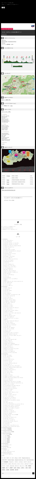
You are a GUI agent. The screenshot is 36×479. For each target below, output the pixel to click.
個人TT (7, 467)
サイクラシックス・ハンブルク (9, 249)
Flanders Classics (11, 459)
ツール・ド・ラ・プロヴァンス (9, 351)
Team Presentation (30, 459)
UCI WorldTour (5, 239)
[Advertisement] (18, 16)
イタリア (25, 461)
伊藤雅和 (3, 467)
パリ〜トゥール (7, 291)
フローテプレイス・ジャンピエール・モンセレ (12, 400)
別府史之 (18, 467)
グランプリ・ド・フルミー (8, 306)
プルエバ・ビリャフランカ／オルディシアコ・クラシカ (13, 377)
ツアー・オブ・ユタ (7, 447)
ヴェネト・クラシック (8, 287)
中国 (26, 465)
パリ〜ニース (6, 276)
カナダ (9, 463)
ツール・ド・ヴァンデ (8, 361)
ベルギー (7, 465)
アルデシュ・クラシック (8, 342)
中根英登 (29, 465)
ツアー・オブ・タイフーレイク (9, 451)
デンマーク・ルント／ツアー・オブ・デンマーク (12, 313)
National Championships (7, 433)
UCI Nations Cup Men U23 (7, 452)
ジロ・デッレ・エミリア (8, 298)
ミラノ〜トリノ (7, 336)
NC (25, 459)
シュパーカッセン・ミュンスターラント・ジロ (12, 294)
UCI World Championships (7, 427)
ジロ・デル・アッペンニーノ (9, 418)
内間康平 (11, 467)
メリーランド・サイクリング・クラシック (11, 307)
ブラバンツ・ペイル (7, 330)
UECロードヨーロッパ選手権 (9, 431)
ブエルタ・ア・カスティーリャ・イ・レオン (11, 376)
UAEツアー (6, 280)
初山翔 (15, 467)
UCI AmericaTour (5, 446)
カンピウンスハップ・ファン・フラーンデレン (12, 365)
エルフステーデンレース (8, 360)
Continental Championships (7, 430)
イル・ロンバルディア (8, 241)
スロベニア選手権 (7, 437)
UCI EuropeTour (5, 353)
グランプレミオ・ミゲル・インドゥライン (11, 332)
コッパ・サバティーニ (8, 303)
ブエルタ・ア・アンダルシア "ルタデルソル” (11, 344)
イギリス (16, 461)
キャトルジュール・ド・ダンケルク (10, 324)
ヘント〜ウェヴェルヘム (8, 268)
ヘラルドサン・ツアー (8, 444)
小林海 (26, 467)
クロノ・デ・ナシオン (8, 355)
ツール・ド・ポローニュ (8, 285)
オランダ (29, 461)
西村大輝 (16, 469)
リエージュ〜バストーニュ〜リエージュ (11, 258)
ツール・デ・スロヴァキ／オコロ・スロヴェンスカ (13, 367)
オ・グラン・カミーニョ (8, 402)
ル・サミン (6, 401)
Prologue (8, 175)
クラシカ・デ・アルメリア (8, 347)
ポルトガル (12, 465)
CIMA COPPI (4, 459)
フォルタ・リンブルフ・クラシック (10, 394)
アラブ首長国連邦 (5, 461)
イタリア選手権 (6, 442)
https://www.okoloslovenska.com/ (8, 190)
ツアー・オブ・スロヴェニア (9, 316)
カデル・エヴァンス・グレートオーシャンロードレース (13, 281)
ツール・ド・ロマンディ (8, 257)
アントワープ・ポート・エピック (9, 386)
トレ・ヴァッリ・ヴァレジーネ (9, 295)
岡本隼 (30, 467)
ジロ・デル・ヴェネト (8, 290)
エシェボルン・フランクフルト (9, 256)
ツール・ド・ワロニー (8, 314)
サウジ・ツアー (6, 450)
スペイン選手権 (6, 439)
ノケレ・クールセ (7, 338)
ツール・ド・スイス (7, 284)
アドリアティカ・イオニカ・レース (10, 417)
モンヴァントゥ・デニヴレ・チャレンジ (11, 421)
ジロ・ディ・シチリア (8, 393)
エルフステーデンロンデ (8, 380)
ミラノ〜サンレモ (7, 273)
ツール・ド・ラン (7, 373)
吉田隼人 (22, 467)
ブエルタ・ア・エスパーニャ (9, 247)
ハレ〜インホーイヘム (8, 422)
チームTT (31, 463)
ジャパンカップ (7, 289)
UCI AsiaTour (5, 448)
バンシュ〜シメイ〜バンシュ (9, 359)
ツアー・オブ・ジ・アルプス (9, 328)
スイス (18, 463)
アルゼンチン (11, 461)
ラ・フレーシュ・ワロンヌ (8, 260)
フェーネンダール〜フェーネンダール (10, 388)
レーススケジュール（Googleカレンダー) (9, 226)
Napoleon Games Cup (19, 459)
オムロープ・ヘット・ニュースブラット (11, 278)
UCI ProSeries (5, 286)
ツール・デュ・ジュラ (8, 390)
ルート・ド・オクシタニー (8, 378)
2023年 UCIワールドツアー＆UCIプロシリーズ (10, 229)
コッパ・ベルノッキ (7, 297)
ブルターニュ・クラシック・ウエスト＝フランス (12, 245)
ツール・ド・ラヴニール (8, 454)
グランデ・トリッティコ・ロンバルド (10, 352)
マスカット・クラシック (8, 409)
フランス (3, 465)
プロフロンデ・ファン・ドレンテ (10, 398)
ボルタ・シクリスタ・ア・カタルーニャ (11, 272)
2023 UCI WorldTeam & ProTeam (8, 227)
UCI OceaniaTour (5, 443)
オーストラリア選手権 (8, 434)
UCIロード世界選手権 (7, 429)
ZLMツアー (6, 319)
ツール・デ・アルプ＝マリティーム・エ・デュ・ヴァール (14, 404)
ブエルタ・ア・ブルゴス (8, 311)
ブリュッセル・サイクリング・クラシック (11, 320)
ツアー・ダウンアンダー (8, 282)
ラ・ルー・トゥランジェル (8, 396)
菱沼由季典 (12, 469)
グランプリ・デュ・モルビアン (9, 327)
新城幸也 (3, 469)
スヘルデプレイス (7, 331)
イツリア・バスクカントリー (9, 264)
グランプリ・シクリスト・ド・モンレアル (11, 243)
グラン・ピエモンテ (7, 293)
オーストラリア (4, 463)
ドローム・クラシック (8, 340)
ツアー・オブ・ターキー (8, 356)
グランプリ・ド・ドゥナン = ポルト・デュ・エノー (13, 335)
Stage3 (8, 181)
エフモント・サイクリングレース (9, 369)
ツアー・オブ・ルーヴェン (8, 372)
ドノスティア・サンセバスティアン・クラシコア (12, 251)
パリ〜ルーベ (6, 262)
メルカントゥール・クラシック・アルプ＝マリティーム (13, 382)
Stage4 (8, 183)
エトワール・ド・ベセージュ (9, 410)
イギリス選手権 (7, 438)
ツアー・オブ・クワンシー (8, 240)
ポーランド (17, 465)
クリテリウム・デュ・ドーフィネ (9, 253)
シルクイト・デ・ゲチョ (8, 375)
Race (3, 455)
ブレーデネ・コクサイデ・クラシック (10, 334)
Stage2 (8, 179)
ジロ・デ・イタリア (7, 254)
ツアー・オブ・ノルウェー (8, 322)
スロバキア (4, 34)
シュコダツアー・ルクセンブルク (9, 301)
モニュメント (22, 465)
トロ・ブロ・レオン (7, 326)
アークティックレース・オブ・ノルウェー (11, 310)
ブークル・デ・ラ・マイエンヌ (9, 323)
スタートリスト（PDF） (6, 111)
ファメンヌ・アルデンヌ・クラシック (10, 363)
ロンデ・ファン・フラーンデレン (9, 265)
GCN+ (11, 105)
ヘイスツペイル (7, 423)
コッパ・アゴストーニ (8, 364)
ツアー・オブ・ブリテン (8, 309)
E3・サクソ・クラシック (8, 269)
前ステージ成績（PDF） (6, 99)
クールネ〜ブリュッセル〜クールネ (10, 339)
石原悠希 (7, 469)
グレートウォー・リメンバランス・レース (11, 425)
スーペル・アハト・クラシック (9, 302)
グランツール (14, 463)
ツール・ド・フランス (8, 252)
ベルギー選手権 (7, 435)
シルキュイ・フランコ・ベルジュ (9, 299)
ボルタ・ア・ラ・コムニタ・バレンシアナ (11, 348)
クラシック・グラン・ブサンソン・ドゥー (11, 392)
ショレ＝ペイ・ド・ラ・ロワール (10, 397)
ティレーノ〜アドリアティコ (9, 274)
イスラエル (21, 461)
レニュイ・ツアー (7, 248)
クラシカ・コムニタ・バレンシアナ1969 (11, 414)
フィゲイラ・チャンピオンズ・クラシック (11, 406)
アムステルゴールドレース (8, 261)
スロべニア (26, 463)
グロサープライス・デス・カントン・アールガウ (12, 381)
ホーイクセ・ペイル (7, 415)
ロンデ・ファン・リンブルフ (9, 384)
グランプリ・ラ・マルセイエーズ (9, 411)
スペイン (22, 463)
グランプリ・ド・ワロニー (8, 305)
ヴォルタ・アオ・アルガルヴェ (9, 343)
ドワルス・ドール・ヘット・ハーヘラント (11, 318)
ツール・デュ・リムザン (8, 371)
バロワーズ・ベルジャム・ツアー (9, 315)
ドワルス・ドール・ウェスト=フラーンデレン (12, 426)
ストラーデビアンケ (7, 277)
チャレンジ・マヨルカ (8, 413)
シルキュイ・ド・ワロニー (8, 389)
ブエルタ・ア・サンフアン (8, 349)
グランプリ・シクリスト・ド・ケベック (11, 244)
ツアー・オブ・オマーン (8, 346)
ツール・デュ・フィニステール (9, 419)
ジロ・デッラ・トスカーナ (8, 368)
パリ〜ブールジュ (7, 357)
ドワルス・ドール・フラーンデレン (10, 266)
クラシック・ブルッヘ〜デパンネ (10, 270)
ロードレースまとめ (7, 3)
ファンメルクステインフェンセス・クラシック (12, 385)
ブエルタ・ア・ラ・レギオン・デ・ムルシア (11, 408)
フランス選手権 (7, 440)
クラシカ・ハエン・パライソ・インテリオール (12, 405)
